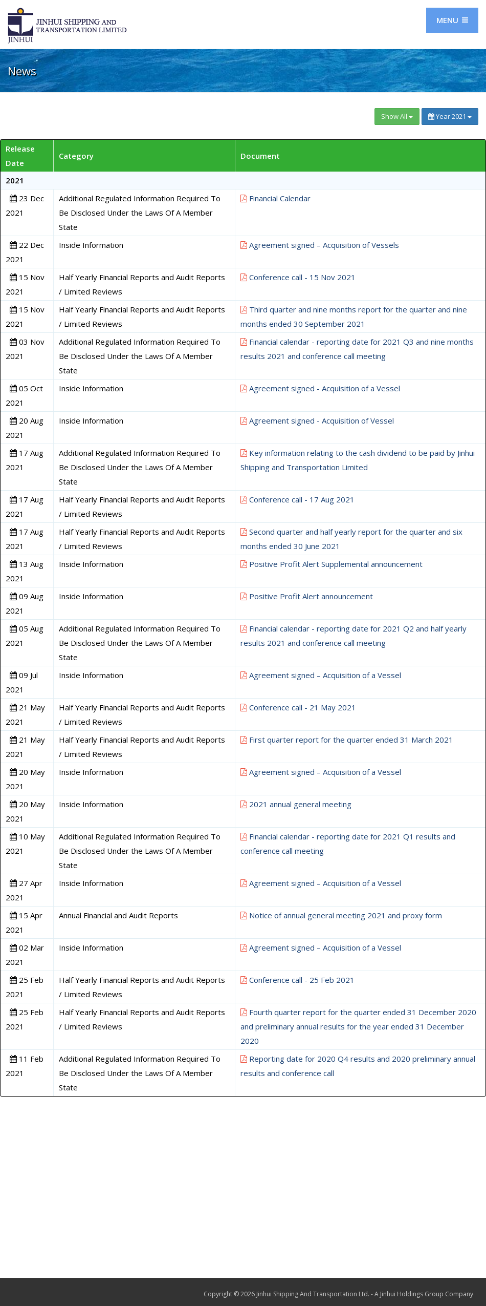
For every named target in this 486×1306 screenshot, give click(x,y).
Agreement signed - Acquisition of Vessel (317, 420)
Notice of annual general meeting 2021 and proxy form (341, 915)
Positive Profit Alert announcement (306, 596)
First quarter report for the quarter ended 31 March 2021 (346, 739)
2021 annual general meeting (295, 804)
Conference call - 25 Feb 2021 (297, 980)
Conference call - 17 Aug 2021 (297, 499)
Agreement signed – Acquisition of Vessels (319, 245)
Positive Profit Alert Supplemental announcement (331, 564)
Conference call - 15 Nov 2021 (298, 277)
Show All (397, 116)
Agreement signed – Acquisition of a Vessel (320, 675)
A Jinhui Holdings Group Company (423, 1294)
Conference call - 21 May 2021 (298, 707)
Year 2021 (450, 116)
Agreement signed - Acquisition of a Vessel (320, 388)
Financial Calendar (275, 198)
